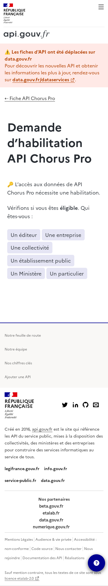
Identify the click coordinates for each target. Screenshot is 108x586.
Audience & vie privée (53, 539)
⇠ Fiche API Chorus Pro (30, 98)
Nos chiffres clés (18, 362)
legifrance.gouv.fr (22, 468)
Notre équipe (16, 348)
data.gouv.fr (53, 480)
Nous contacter (68, 548)
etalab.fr (51, 513)
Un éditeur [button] (24, 234)
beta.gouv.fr (51, 506)
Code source (42, 548)
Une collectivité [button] (30, 247)
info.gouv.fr (55, 468)
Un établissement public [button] (41, 260)
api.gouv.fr (42, 429)
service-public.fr (20, 480)
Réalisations (74, 557)
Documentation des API (42, 557)
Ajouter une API (18, 376)
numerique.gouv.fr (51, 527)
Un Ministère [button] (26, 273)
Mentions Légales (19, 539)
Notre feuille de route (23, 335)
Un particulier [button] (67, 273)
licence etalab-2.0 (19, 578)
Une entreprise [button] (63, 234)
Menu (101, 7)
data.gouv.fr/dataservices (40, 79)
